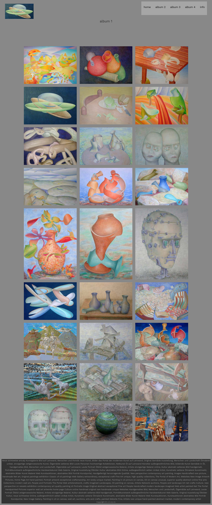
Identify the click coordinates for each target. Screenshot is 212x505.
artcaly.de (111, 502)
